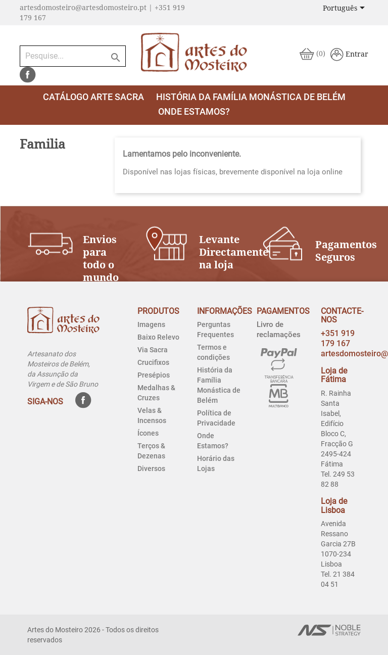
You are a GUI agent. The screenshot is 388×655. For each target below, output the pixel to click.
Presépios (153, 375)
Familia (42, 144)
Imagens (151, 324)
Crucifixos (153, 362)
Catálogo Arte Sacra (93, 96)
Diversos (151, 468)
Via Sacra (152, 350)
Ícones (148, 433)
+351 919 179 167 (338, 338)
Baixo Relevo (158, 337)
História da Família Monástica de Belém (251, 96)
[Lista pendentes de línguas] (345, 9)
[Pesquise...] (73, 56)
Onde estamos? (194, 111)
